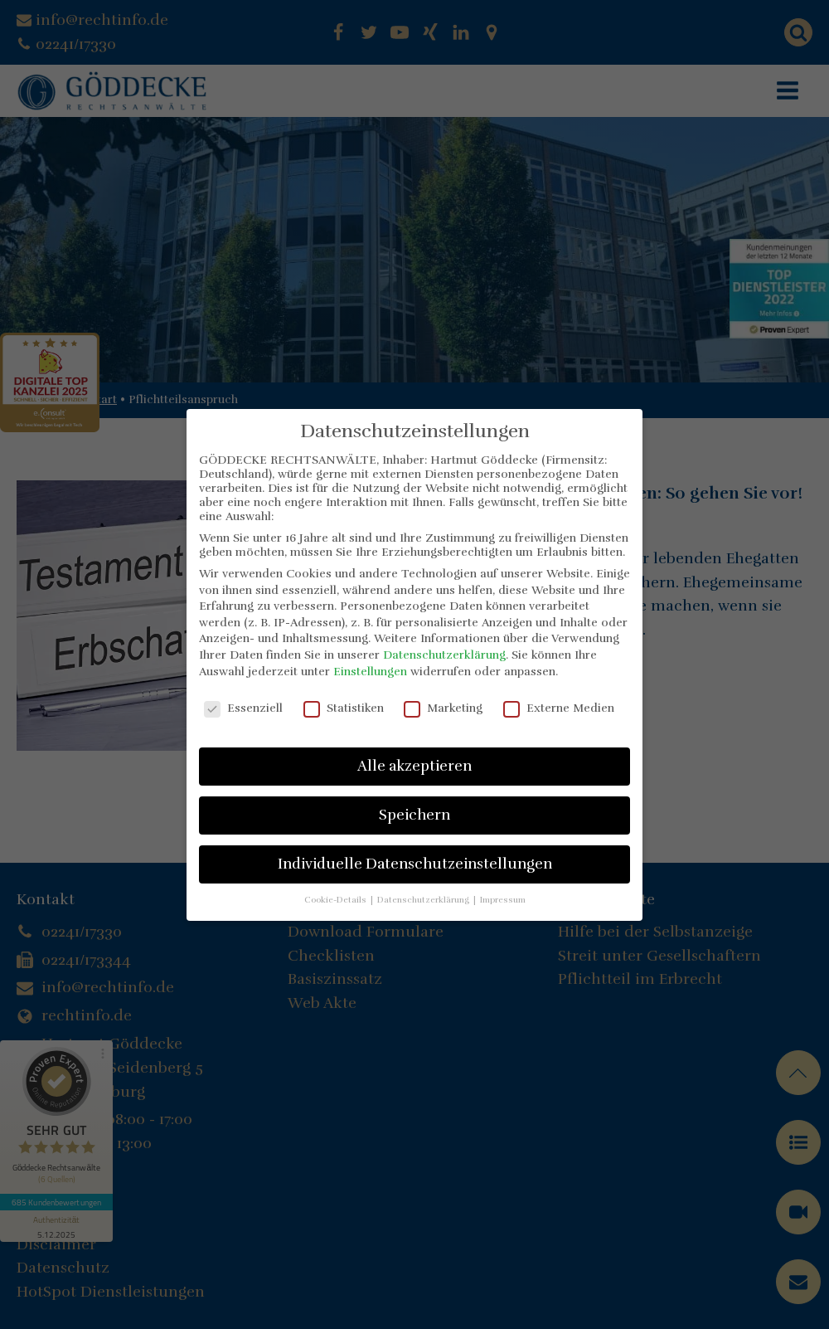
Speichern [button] (414, 815)
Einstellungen (370, 671)
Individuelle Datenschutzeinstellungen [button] (415, 863)
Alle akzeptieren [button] (414, 766)
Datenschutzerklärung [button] (424, 899)
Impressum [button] (503, 899)
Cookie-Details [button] (336, 899)
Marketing (443, 708)
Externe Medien (558, 708)
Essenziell (243, 708)
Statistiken (343, 708)
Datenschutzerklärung (444, 655)
